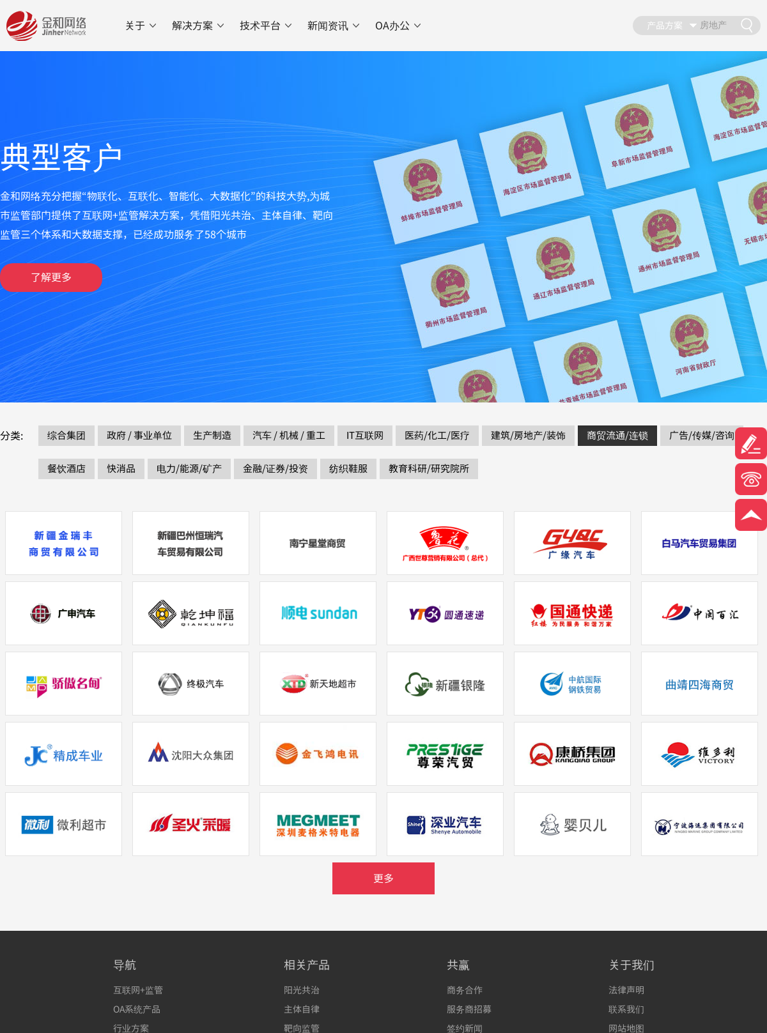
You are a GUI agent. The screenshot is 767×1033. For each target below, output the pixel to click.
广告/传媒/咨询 (701, 435)
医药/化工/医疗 (437, 435)
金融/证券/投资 (275, 468)
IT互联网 (365, 435)
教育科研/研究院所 (429, 468)
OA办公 (392, 26)
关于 (135, 26)
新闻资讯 (327, 26)
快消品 (121, 468)
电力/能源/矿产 (189, 468)
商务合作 (465, 990)
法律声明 (626, 990)
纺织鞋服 (348, 468)
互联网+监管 (138, 990)
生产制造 (212, 435)
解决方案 (192, 26)
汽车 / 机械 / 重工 (288, 435)
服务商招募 (469, 1009)
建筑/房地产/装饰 (528, 435)
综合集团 (66, 435)
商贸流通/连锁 (617, 435)
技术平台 (260, 26)
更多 (383, 878)
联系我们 (626, 1009)
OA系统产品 (136, 1009)
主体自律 (302, 1009)
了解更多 (51, 277)
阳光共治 (302, 990)
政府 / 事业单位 (139, 435)
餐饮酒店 (66, 468)
